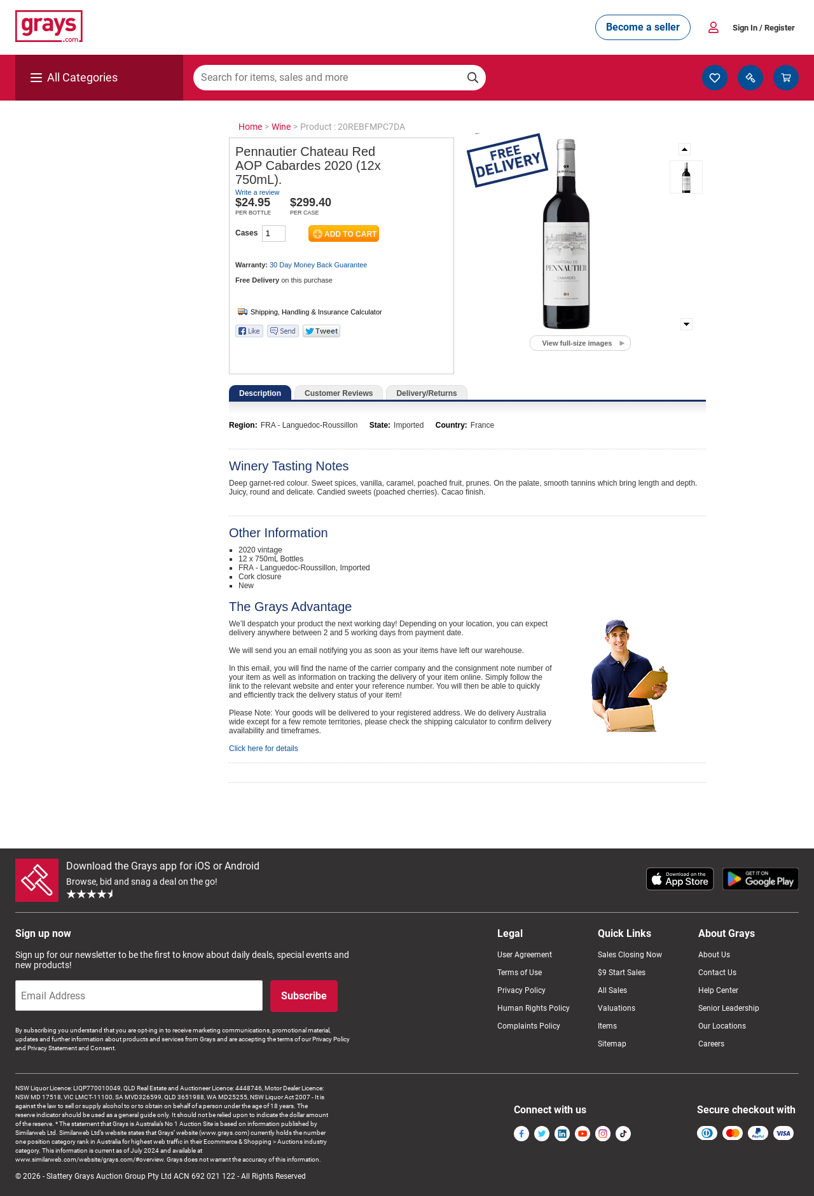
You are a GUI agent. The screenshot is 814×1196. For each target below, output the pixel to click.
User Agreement (524, 954)
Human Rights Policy (533, 1008)
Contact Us (717, 972)
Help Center (718, 990)
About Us (714, 954)
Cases (246, 233)
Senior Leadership (728, 1008)
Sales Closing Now (630, 954)
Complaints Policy (528, 1026)
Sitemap (612, 1043)
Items (607, 1026)
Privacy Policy (521, 990)
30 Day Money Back (318, 265)
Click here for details (263, 748)
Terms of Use (519, 972)
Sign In (764, 27)
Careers (711, 1043)
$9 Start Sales (621, 972)
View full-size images (577, 343)
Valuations (616, 1008)
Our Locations (722, 1026)
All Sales (612, 990)
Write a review (257, 192)
